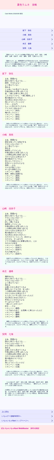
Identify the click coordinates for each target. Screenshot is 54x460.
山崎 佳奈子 (27, 39)
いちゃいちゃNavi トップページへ (15, 421)
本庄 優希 (27, 44)
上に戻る (5, 412)
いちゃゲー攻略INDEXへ (11, 416)
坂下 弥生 (27, 30)
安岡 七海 (27, 48)
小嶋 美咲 (27, 35)
